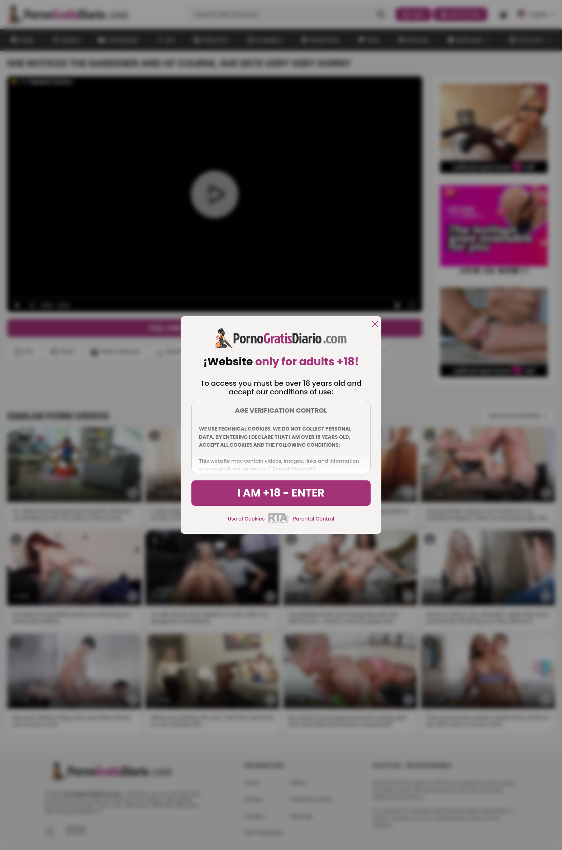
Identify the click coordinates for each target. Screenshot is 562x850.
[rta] (278, 522)
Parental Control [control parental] (313, 518)
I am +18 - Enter (280, 492)
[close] (375, 324)
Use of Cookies (246, 518)
